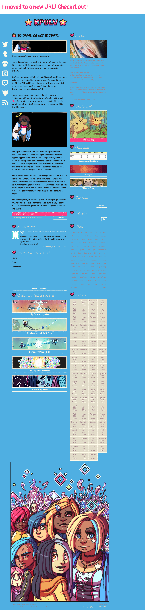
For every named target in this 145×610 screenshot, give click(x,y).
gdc (88, 250)
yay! (104, 287)
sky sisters (17, 214)
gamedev (25, 214)
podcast (91, 267)
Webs (23, 605)
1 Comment (60, 218)
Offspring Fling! (88, 140)
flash (85, 243)
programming (101, 267)
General (40, 218)
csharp (83, 239)
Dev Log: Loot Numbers (39, 370)
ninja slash (94, 260)
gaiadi (94, 246)
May (102, 303)
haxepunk (87, 253)
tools (104, 281)
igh (105, 253)
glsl (94, 250)
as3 (72, 236)
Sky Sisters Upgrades (39, 314)
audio (78, 236)
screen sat (90, 270)
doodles (78, 243)
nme (104, 260)
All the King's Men (88, 188)
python (82, 270)
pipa (84, 267)
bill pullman (87, 236)
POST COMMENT (39, 288)
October (93, 327)
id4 (95, 253)
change (103, 236)
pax (105, 263)
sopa (93, 274)
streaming (74, 281)
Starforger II (88, 175)
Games (28, 605)
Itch (20, 607)
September (93, 303)
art (96, 233)
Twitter (82, 197)
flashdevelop (93, 243)
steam (92, 277)
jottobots (90, 257)
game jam (102, 246)
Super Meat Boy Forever (97, 73)
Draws (19, 605)
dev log (103, 239)
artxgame (102, 233)
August (74, 335)
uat (89, 284)
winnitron (74, 287)
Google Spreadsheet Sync (88, 161)
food (78, 246)
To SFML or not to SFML (37, 35)
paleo (99, 263)
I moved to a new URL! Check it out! (45, 7)
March (83, 319)
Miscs (33, 605)
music (73, 260)
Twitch (30, 607)
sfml (32, 214)
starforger (83, 277)
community (75, 239)
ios (79, 257)
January (102, 319)
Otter (14, 101)
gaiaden (86, 246)
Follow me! (101, 206)
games (96, 78)
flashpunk (102, 243)
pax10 (73, 267)
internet (73, 257)
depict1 (89, 239)
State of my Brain (39, 389)
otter (93, 263)
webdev (103, 284)
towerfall (74, 284)
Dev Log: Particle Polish (39, 352)
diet (72, 243)
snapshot (84, 274)
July (74, 303)
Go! (104, 219)
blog (96, 236)
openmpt (85, 263)
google (73, 253)
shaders (103, 270)
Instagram (41, 607)
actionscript (75, 233)
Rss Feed (49, 607)
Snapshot (96, 75)
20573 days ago (101, 202)
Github (35, 607)
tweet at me (77, 92)
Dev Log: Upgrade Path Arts (39, 333)
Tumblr (24, 607)
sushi (81, 281)
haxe (79, 253)
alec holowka (89, 233)
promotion (74, 270)
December (74, 327)
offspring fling (75, 263)
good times (102, 250)
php (79, 267)
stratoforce (102, 277)
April (74, 311)
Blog (14, 605)
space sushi (102, 274)
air (82, 233)
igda (100, 253)
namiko (82, 260)
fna (72, 246)
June (93, 311)
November (83, 327)
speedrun (74, 277)
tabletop (88, 281)
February (84, 303)
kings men (98, 257)
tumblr (82, 284)
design (97, 239)
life (105, 257)
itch (83, 257)
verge (95, 284)
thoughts (97, 281)
